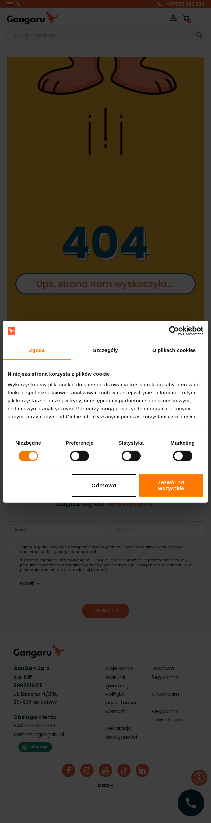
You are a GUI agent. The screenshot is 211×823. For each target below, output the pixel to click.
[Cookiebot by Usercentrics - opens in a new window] (174, 331)
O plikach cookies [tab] (174, 350)
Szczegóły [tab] (105, 350)
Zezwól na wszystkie (171, 485)
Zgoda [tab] (37, 350)
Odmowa (103, 485)
